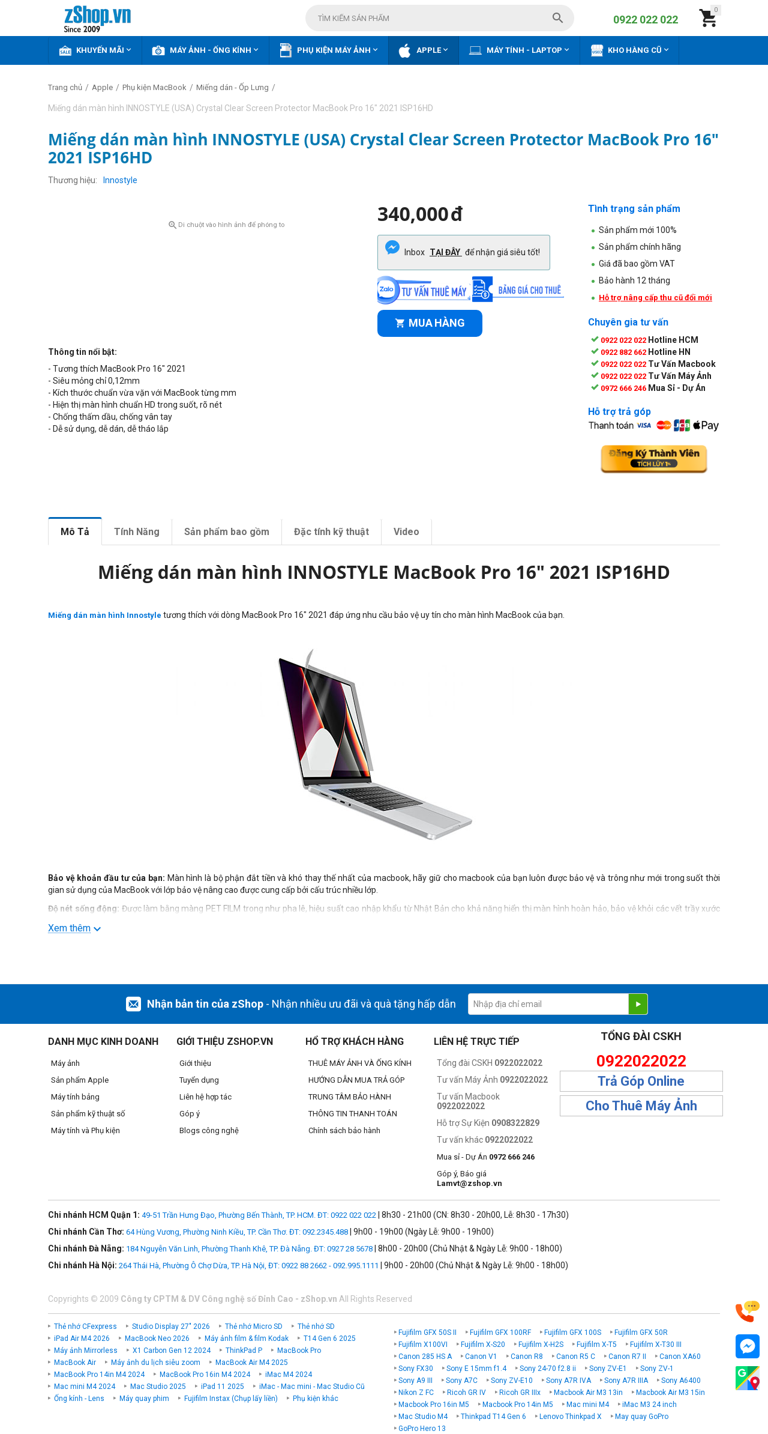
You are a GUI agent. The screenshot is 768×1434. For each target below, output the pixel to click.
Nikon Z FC (416, 1392)
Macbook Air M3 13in (588, 1392)
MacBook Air (75, 1362)
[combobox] (439, 18)
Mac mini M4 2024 (84, 1386)
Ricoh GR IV (466, 1392)
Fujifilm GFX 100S (572, 1332)
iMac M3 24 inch (649, 1404)
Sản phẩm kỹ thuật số (88, 1113)
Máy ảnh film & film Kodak (247, 1338)
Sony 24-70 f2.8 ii (548, 1368)
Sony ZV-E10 (512, 1380)
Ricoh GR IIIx (520, 1392)
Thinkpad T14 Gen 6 (493, 1416)
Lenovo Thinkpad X (570, 1416)
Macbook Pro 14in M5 (517, 1404)
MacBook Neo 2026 (157, 1338)
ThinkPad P (244, 1350)
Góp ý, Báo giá (469, 1178)
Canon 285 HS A (425, 1356)
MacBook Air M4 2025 (251, 1362)
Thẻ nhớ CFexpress (85, 1326)
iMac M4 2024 (288, 1374)
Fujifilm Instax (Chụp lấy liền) (231, 1398)
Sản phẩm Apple (80, 1080)
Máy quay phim (144, 1398)
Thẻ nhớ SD (316, 1326)
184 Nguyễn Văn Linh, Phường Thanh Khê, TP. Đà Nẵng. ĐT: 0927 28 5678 (249, 1248)
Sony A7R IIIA (626, 1380)
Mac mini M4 (587, 1404)
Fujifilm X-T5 (597, 1344)
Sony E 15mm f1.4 (476, 1368)
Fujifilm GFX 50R (641, 1332)
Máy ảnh (65, 1063)
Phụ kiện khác (315, 1398)
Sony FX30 (415, 1368)
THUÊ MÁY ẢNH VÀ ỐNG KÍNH (360, 1063)
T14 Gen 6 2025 (330, 1338)
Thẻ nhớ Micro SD (254, 1326)
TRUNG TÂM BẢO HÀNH (349, 1096)
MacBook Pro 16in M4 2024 (205, 1374)
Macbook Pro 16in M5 (433, 1404)
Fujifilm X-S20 (483, 1344)
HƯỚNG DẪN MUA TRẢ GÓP (356, 1080)
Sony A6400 (681, 1380)
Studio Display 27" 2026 (171, 1326)
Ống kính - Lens (79, 1398)
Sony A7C (462, 1380)
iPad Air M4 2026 (82, 1338)
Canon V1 (481, 1356)
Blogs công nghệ (209, 1130)
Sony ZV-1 (657, 1368)
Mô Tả (75, 531)
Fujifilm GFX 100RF (500, 1332)
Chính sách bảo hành (344, 1130)
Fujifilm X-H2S (540, 1344)
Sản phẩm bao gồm (226, 531)
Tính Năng (137, 531)
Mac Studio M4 (423, 1416)
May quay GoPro (641, 1416)
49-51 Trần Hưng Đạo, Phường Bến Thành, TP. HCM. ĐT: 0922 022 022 (259, 1215)
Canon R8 (527, 1356)
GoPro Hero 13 (422, 1428)
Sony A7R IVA (568, 1380)
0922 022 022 (645, 19)
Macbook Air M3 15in (670, 1392)
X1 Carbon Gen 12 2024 (172, 1350)
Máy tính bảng (75, 1096)
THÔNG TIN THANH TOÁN (352, 1113)
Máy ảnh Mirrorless (86, 1350)
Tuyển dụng (199, 1080)
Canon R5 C (575, 1356)
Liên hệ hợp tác (205, 1096)
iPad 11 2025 (222, 1386)
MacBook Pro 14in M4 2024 (99, 1374)
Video (406, 531)
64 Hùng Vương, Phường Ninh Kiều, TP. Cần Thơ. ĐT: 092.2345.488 (237, 1231)
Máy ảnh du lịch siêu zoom (155, 1362)
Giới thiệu (195, 1063)
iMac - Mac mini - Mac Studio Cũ (312, 1386)
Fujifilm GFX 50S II (427, 1332)
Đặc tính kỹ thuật (331, 531)
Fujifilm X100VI (423, 1344)
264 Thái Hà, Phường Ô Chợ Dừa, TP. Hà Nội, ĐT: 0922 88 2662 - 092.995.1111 (249, 1265)
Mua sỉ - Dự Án (486, 1156)
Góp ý (189, 1113)
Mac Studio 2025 (158, 1386)
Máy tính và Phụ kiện (85, 1130)
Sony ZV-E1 (608, 1368)
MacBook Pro (299, 1350)
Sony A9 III (415, 1380)
